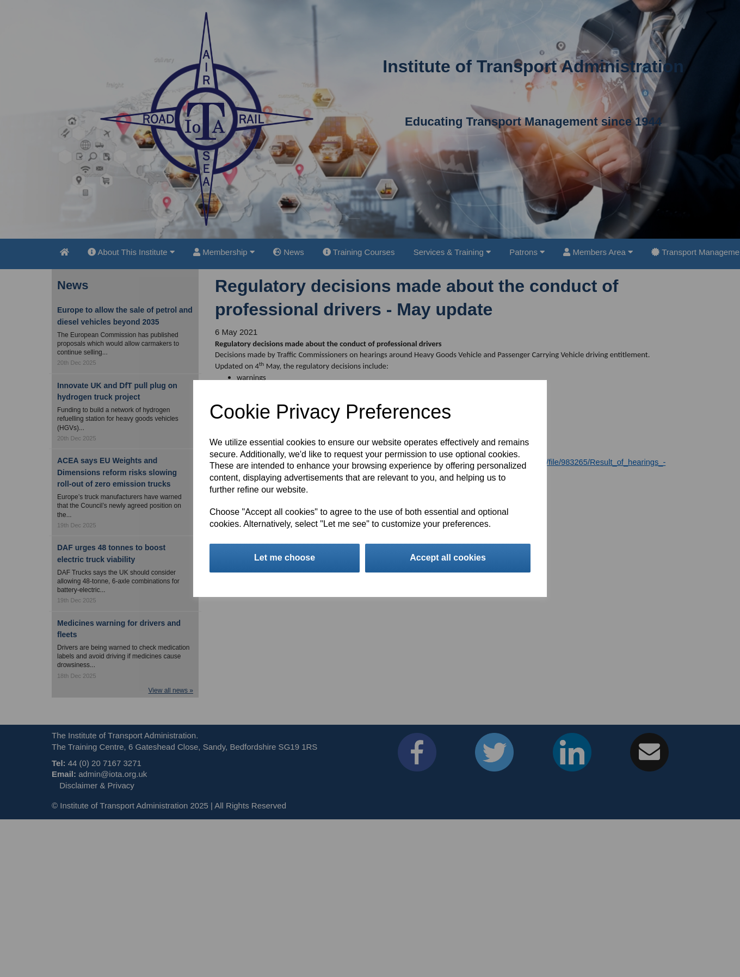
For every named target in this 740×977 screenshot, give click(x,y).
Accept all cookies (448, 557)
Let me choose (284, 557)
